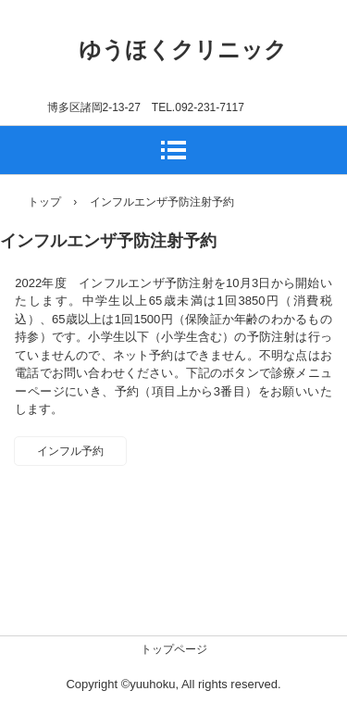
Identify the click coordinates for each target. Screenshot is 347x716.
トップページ (174, 649)
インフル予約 (70, 451)
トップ (44, 201)
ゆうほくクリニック (183, 49)
